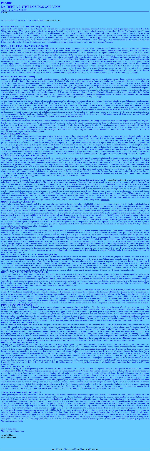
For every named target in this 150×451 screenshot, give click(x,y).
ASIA (78, 449)
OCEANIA (94, 449)
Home (54, 449)
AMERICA (70, 449)
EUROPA (85, 449)
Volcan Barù (111, 180)
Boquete (123, 180)
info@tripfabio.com (8, 437)
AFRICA (61, 449)
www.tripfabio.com (53, 20)
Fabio (5, 12)
